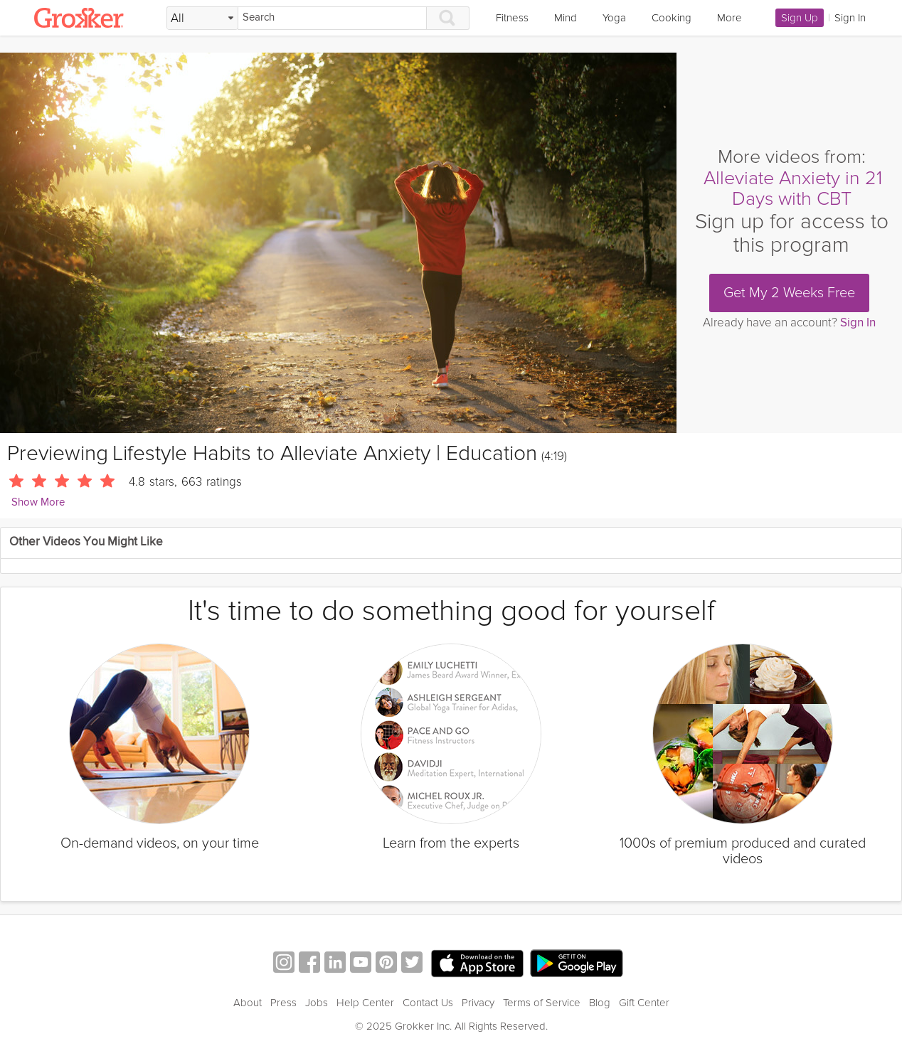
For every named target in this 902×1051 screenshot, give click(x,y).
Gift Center (644, 1002)
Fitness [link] (512, 17)
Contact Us (428, 1002)
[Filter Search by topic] (202, 18)
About (247, 1002)
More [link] (729, 17)
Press (283, 1002)
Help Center (365, 1002)
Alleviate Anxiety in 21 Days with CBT (793, 188)
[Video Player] (338, 243)
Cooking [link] (671, 17)
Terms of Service (541, 1002)
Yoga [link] (614, 17)
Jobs (316, 1002)
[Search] (332, 18)
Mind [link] (565, 17)
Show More (38, 502)
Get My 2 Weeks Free (789, 293)
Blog (599, 1002)
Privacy (478, 1002)
